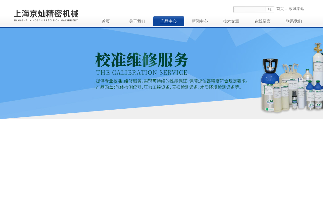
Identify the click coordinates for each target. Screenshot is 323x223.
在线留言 (262, 21)
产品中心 (168, 21)
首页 (280, 9)
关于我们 (137, 21)
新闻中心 (200, 21)
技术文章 (231, 21)
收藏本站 (296, 9)
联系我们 (294, 21)
